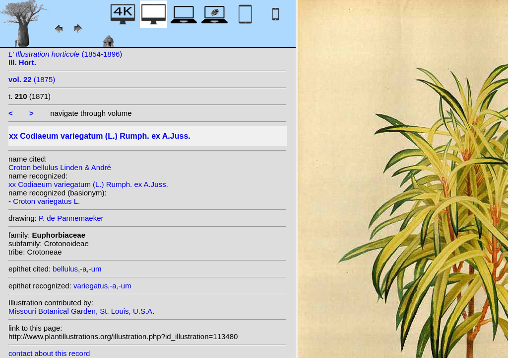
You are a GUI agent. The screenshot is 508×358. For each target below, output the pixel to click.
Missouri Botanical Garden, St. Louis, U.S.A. (81, 311)
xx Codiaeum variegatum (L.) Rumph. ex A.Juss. (88, 184)
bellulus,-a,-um (77, 269)
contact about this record (49, 353)
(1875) (31, 79)
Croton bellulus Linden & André (59, 167)
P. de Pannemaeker (71, 218)
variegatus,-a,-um (102, 285)
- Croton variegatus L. (44, 201)
